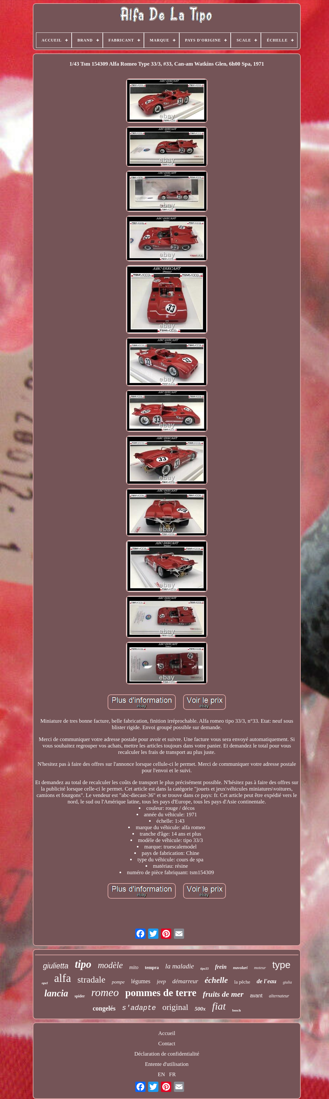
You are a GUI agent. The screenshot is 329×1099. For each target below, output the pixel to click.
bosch (236, 1010)
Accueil (166, 1033)
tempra (152, 967)
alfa (62, 978)
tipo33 (204, 968)
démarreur (185, 981)
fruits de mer (223, 994)
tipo (83, 964)
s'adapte (139, 1008)
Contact (166, 1043)
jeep (161, 981)
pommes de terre (161, 992)
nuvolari (240, 967)
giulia (287, 982)
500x (200, 1009)
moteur (260, 967)
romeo (105, 992)
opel (45, 983)
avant (256, 995)
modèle (110, 965)
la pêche (242, 982)
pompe (118, 982)
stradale (91, 980)
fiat (219, 1006)
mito (133, 967)
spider (80, 996)
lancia (56, 993)
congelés (104, 1008)
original (175, 1007)
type (281, 964)
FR (172, 1074)
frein (221, 967)
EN (161, 1074)
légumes (140, 981)
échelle (216, 980)
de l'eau (267, 981)
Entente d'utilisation (167, 1064)
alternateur (279, 996)
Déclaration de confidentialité (166, 1054)
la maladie (179, 966)
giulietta (55, 966)
